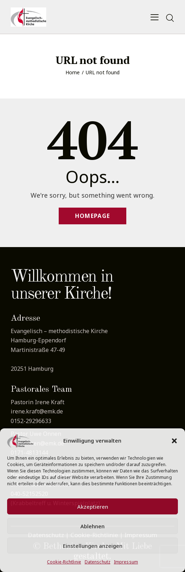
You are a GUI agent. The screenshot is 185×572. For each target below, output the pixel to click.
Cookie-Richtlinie (64, 562)
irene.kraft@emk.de (37, 411)
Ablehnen (92, 526)
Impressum (126, 562)
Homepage (92, 216)
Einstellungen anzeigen (92, 545)
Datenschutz (97, 562)
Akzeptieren (92, 506)
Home (72, 72)
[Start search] (170, 18)
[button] (174, 440)
